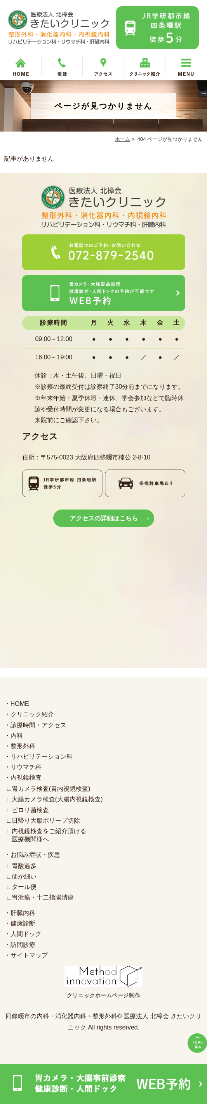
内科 (16, 735)
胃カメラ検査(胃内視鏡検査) (51, 788)
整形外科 (22, 746)
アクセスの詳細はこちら (104, 518)
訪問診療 (22, 944)
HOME (19, 703)
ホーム (122, 139)
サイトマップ (29, 955)
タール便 (24, 887)
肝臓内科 (22, 913)
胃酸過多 (24, 866)
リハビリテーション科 (41, 756)
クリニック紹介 (32, 714)
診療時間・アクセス (38, 725)
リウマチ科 (26, 767)
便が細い (24, 876)
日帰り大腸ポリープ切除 (46, 820)
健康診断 (22, 923)
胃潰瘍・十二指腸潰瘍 (43, 897)
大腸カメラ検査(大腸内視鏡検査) (57, 799)
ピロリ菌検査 (30, 810)
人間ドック (26, 934)
